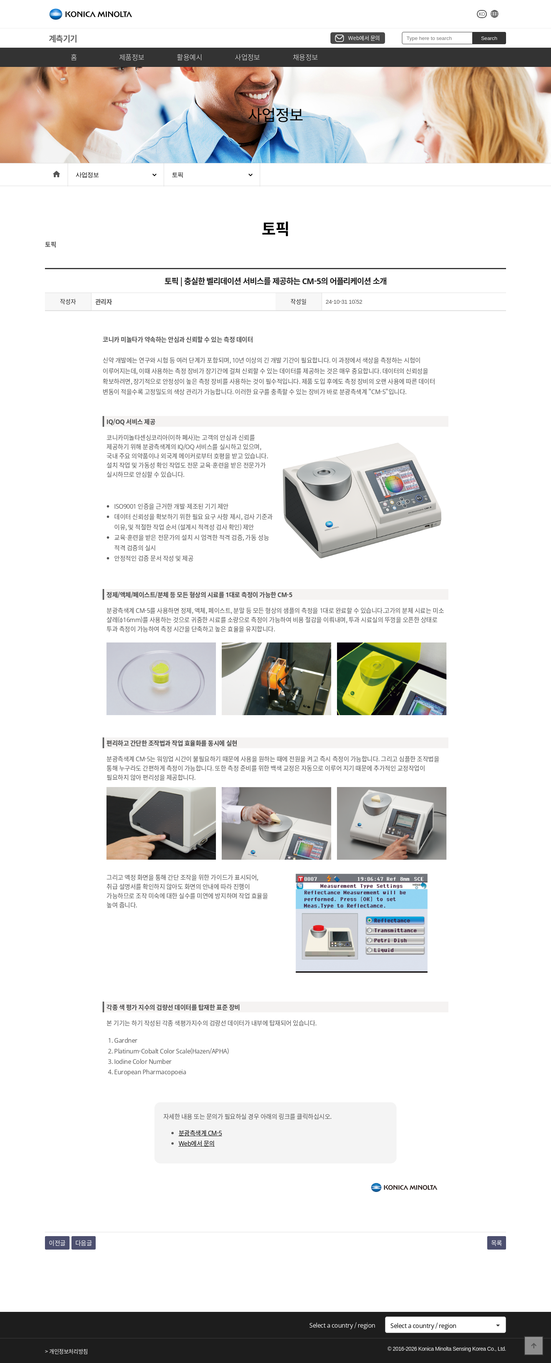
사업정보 (247, 57)
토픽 (177, 174)
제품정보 (131, 57)
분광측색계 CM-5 (200, 1132)
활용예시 (189, 57)
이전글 (57, 1242)
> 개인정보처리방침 (66, 1351)
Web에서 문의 (364, 38)
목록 (496, 1242)
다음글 (83, 1242)
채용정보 (305, 57)
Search (489, 38)
